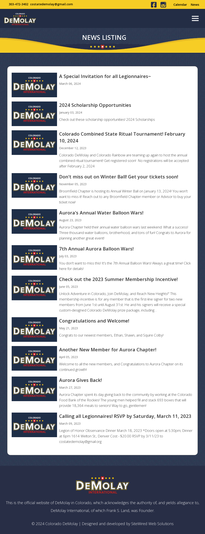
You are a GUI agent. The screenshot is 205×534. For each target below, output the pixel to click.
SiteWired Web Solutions (152, 523)
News (195, 4)
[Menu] (195, 18)
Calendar (180, 4)
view (102, 85)
